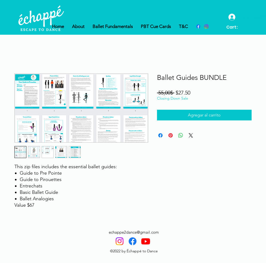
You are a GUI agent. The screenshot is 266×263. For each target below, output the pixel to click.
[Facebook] (198, 26)
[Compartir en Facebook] (160, 135)
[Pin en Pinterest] (170, 135)
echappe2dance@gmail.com (134, 232)
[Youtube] (145, 241)
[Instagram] (119, 241)
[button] (244, 24)
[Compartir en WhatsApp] (181, 135)
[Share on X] (191, 135)
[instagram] (206, 26)
